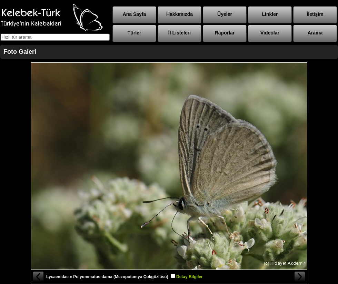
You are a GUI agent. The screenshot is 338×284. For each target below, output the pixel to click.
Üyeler (224, 14)
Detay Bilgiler (189, 276)
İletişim (315, 14)
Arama (315, 33)
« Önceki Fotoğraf (37, 276)
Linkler (270, 14)
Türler (134, 33)
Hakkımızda (179, 14)
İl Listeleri (179, 33)
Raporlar (225, 33)
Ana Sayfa (134, 14)
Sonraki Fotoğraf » (300, 276)
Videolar (269, 33)
